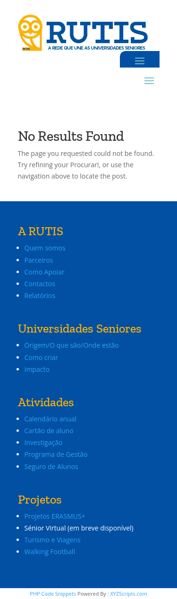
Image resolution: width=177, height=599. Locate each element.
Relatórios (40, 295)
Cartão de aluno (49, 430)
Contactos (40, 283)
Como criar (42, 357)
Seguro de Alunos (51, 466)
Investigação (44, 442)
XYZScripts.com (128, 593)
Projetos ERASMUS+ (56, 516)
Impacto (37, 369)
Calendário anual (51, 418)
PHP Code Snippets (53, 593)
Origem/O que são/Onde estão (72, 345)
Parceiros (39, 260)
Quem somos (45, 247)
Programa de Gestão (56, 454)
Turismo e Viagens (53, 539)
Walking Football (50, 551)
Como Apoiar (45, 271)
